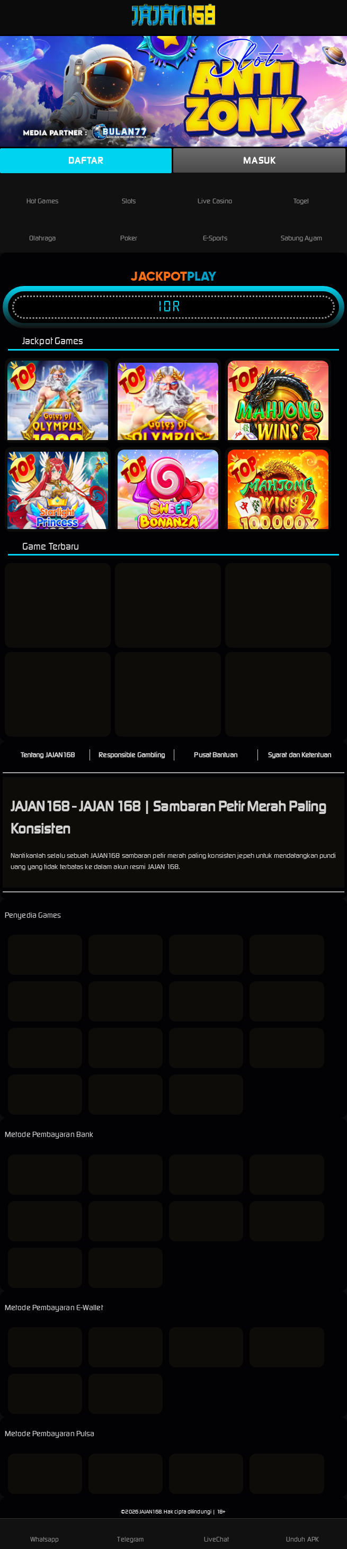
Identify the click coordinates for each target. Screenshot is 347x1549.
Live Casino (215, 192)
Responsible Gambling (132, 754)
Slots (129, 192)
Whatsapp (44, 1533)
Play (201, 277)
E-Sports (215, 230)
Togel (301, 192)
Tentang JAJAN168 (48, 754)
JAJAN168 (150, 1511)
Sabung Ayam (301, 230)
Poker (129, 230)
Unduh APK (302, 1533)
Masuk (259, 160)
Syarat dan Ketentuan (299, 754)
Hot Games (42, 192)
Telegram (130, 1533)
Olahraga (42, 230)
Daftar (85, 160)
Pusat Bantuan (215, 754)
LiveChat (216, 1533)
